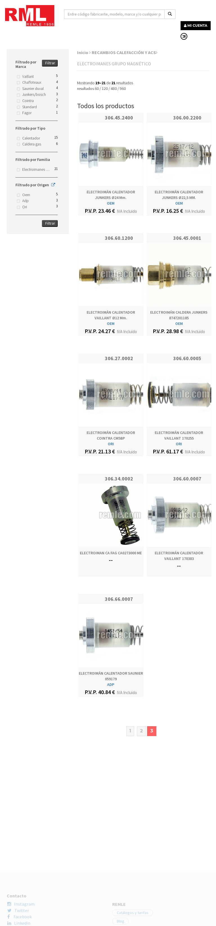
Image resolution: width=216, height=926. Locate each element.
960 (123, 88)
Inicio (84, 52)
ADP (110, 684)
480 (114, 88)
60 (97, 88)
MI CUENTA (195, 25)
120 (105, 88)
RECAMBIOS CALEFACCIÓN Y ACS (125, 52)
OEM (110, 203)
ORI (111, 443)
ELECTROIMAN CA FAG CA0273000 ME (111, 552)
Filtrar (50, 62)
